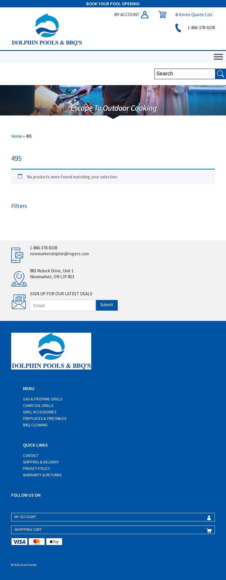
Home (16, 136)
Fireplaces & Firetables (44, 418)
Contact (31, 455)
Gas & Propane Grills (42, 399)
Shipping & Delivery (41, 462)
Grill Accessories (39, 412)
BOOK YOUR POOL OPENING (113, 3)
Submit (106, 304)
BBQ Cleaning (35, 424)
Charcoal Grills (38, 405)
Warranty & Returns (42, 475)
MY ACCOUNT (131, 14)
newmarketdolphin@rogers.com (59, 253)
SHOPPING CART (28, 529)
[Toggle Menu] (218, 57)
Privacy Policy (36, 468)
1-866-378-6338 (194, 27)
